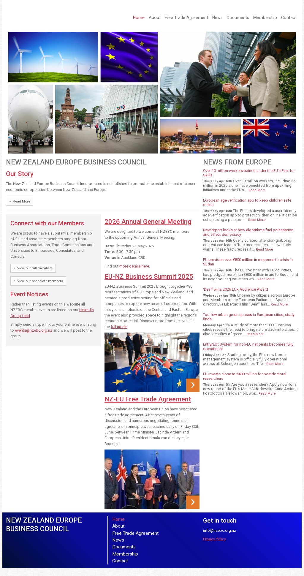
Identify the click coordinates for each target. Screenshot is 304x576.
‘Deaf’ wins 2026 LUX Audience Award (235, 289)
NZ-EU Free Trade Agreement (147, 399)
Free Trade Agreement (186, 17)
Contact (289, 17)
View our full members (35, 268)
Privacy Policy (214, 539)
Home (139, 17)
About (155, 17)
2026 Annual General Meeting (147, 221)
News (217, 17)
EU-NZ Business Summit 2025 (148, 276)
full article (119, 327)
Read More (21, 201)
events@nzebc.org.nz (33, 330)
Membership (265, 17)
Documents (238, 17)
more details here (134, 266)
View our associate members (40, 281)
